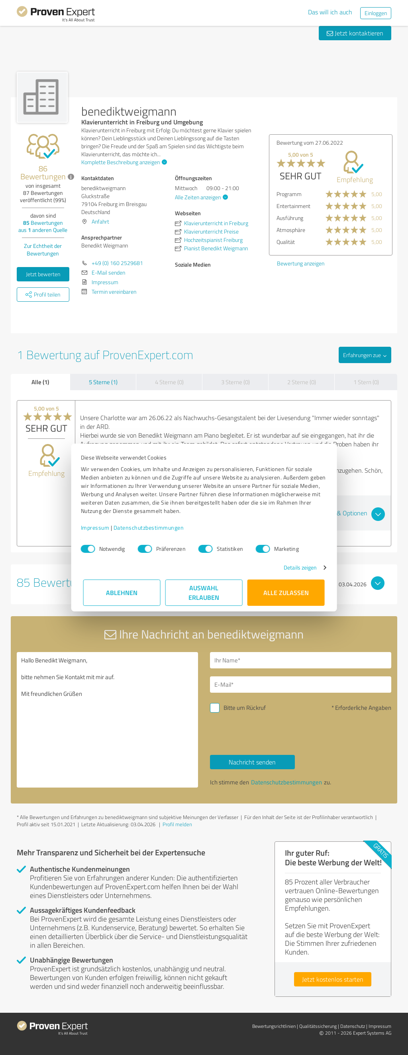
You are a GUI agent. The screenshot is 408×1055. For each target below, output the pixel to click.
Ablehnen (122, 592)
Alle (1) (40, 381)
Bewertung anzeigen (300, 263)
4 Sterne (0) (169, 382)
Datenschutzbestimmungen (151, 527)
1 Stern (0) (366, 382)
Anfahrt (100, 221)
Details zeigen (297, 567)
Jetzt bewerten (43, 274)
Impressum (97, 527)
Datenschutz (352, 1026)
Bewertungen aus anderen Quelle (42, 226)
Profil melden (177, 824)
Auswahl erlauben (204, 592)
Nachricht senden (252, 762)
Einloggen (376, 13)
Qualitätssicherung (318, 1026)
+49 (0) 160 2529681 (117, 263)
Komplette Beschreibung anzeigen (123, 162)
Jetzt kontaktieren (355, 33)
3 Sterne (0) (235, 382)
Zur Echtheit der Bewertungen (43, 249)
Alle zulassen (286, 592)
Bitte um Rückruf (245, 707)
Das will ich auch (330, 12)
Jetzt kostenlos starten (332, 979)
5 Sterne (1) (103, 382)
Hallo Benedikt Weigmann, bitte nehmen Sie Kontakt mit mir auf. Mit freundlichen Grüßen (107, 720)
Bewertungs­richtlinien (274, 1026)
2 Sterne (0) (301, 382)
